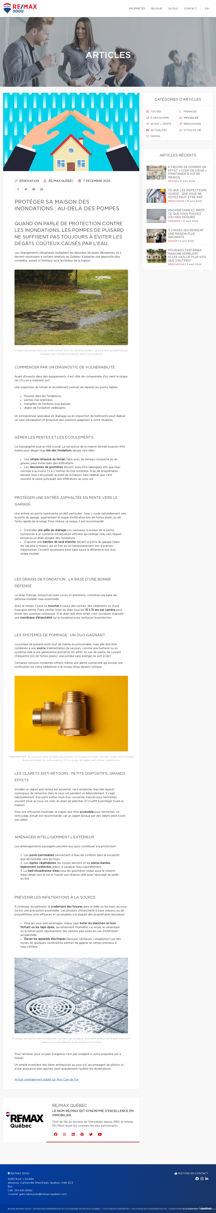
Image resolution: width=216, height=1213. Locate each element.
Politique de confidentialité (149, 1209)
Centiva (205, 1208)
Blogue (156, 8)
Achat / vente (158, 124)
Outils (173, 8)
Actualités (156, 130)
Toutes (153, 111)
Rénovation (27, 181)
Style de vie (190, 130)
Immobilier (189, 117)
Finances (188, 111)
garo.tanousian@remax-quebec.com (43, 1194)
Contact (190, 8)
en (207, 8)
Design (153, 136)
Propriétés (137, 8)
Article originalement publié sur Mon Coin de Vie (47, 1079)
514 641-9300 (23, 1190)
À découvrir (157, 117)
